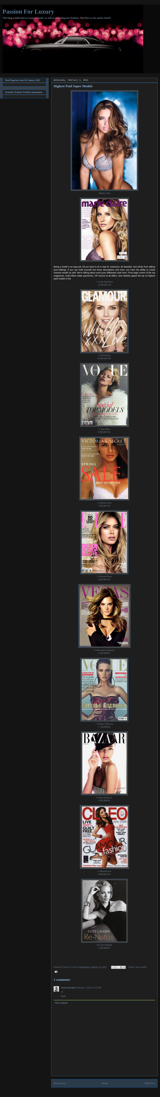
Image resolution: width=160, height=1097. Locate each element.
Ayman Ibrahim (68, 988)
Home (105, 1083)
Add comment (61, 1003)
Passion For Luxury (28, 11)
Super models (141, 967)
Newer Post (60, 1083)
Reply (63, 996)
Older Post (149, 1083)
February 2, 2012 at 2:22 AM (88, 988)
